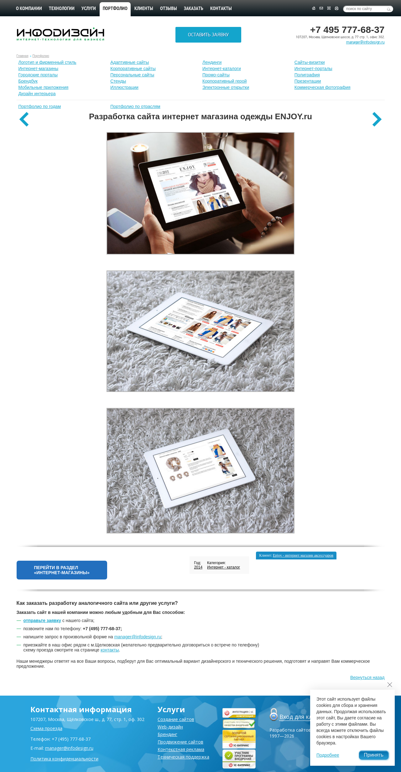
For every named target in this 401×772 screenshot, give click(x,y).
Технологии (62, 9)
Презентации (307, 81)
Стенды (118, 81)
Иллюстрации (124, 87)
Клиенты (143, 9)
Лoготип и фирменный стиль (47, 62)
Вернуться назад (367, 677)
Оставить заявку (208, 35)
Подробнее (327, 755)
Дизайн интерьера (37, 93)
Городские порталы (38, 74)
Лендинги (211, 62)
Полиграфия (307, 74)
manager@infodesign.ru (365, 42)
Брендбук (28, 81)
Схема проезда (46, 728)
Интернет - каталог (223, 567)
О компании (29, 9)
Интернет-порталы (313, 68)
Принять (374, 755)
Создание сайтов (176, 719)
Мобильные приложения (43, 87)
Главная (23, 56)
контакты (110, 649)
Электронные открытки (225, 87)
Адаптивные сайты (129, 62)
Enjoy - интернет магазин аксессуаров (303, 555)
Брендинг (167, 734)
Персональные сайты (132, 74)
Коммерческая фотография (322, 87)
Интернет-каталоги (221, 68)
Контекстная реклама (181, 749)
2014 (198, 567)
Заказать (193, 9)
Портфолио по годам (39, 106)
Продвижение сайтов (180, 742)
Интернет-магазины (38, 68)
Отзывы (168, 9)
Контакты (221, 9)
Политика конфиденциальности (64, 759)
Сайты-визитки (309, 62)
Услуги (88, 9)
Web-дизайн (170, 727)
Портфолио (41, 56)
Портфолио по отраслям (135, 106)
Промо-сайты (216, 74)
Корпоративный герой (224, 81)
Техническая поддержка (183, 757)
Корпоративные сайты (133, 68)
